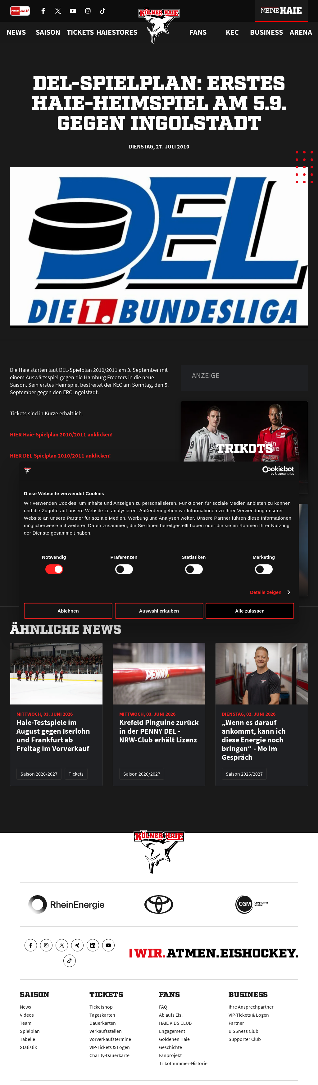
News (25, 1007)
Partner (236, 1023)
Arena (301, 32)
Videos (27, 1015)
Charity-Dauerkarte (109, 1055)
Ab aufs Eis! (171, 1015)
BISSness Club (243, 1031)
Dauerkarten (102, 1023)
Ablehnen (68, 610)
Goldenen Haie (174, 1039)
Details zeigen (265, 592)
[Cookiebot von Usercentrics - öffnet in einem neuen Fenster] (267, 470)
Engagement (172, 1031)
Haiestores (116, 32)
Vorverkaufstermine (110, 1039)
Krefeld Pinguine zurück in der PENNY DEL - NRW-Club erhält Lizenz (159, 731)
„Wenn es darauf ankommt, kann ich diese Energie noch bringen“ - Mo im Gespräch (254, 740)
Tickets (80, 32)
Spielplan (30, 1031)
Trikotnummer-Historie (183, 1063)
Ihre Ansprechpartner (251, 1007)
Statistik (28, 1047)
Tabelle (27, 1039)
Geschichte (170, 1047)
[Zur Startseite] (159, 25)
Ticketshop (101, 1007)
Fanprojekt (170, 1055)
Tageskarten (102, 1015)
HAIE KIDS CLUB (175, 1023)
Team (25, 1023)
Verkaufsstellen (105, 1031)
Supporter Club (245, 1039)
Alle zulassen (250, 610)
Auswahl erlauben (159, 610)
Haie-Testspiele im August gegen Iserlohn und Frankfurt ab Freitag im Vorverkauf (53, 735)
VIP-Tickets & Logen (109, 1047)
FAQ (163, 1007)
